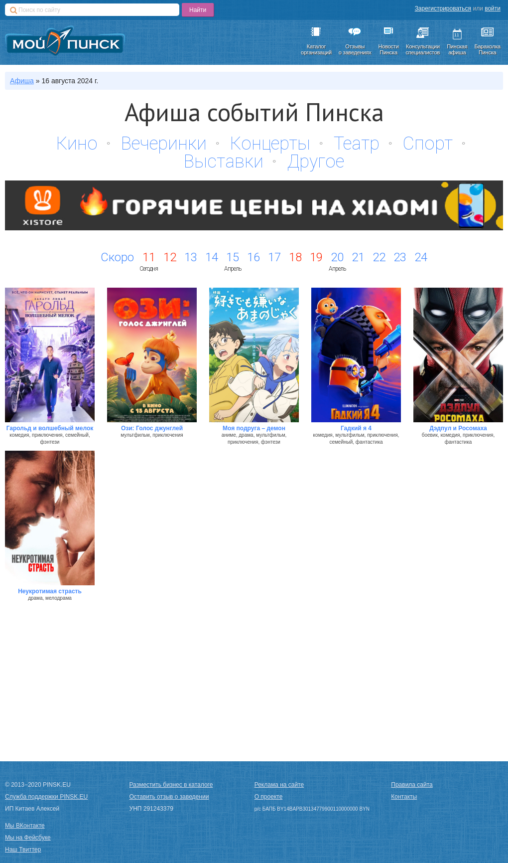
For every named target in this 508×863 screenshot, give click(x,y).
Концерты (270, 143)
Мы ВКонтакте (25, 825)
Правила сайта (411, 784)
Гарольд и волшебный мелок (50, 428)
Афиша (22, 81)
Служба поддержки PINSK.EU (46, 796)
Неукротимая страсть (50, 591)
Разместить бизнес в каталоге (171, 784)
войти (493, 8)
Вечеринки (164, 143)
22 (379, 257)
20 (337, 257)
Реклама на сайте (279, 784)
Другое (315, 161)
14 (211, 257)
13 (190, 257)
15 (232, 257)
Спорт (428, 143)
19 (316, 257)
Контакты (404, 796)
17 (274, 257)
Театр (357, 143)
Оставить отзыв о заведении (169, 796)
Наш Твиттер (23, 849)
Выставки (223, 161)
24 (420, 257)
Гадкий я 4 (356, 428)
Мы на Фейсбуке (28, 837)
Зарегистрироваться (443, 8)
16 (253, 257)
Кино (77, 143)
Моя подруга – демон (254, 428)
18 (295, 257)
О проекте (268, 796)
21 (358, 257)
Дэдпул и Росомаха (458, 428)
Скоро (117, 257)
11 (148, 257)
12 (169, 257)
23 (399, 257)
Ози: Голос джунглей (152, 428)
